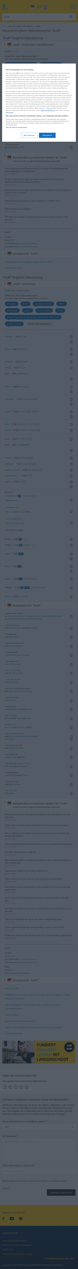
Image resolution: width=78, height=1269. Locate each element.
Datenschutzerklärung (48, 200)
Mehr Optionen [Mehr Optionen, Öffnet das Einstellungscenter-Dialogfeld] (29, 225)
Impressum (9, 203)
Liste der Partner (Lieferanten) (16, 217)
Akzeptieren (47, 225)
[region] (39, 193)
